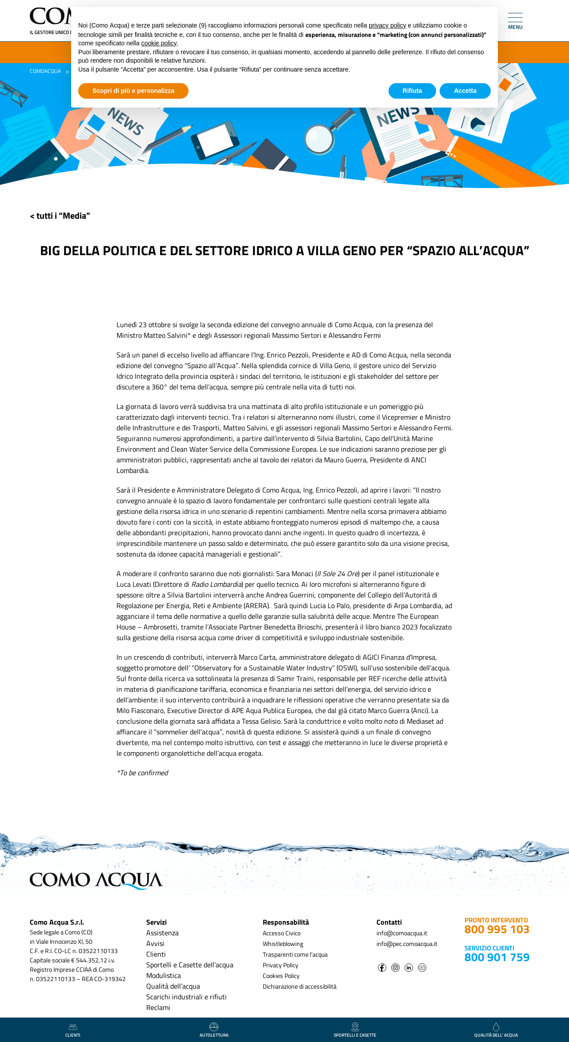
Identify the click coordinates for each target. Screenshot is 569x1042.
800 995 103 (497, 929)
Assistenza (162, 932)
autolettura (214, 1030)
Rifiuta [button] (412, 90)
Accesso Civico (282, 933)
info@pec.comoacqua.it (407, 943)
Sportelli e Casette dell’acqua (189, 964)
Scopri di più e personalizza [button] (133, 90)
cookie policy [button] (159, 43)
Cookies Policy (281, 975)
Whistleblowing (283, 943)
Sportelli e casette (355, 1030)
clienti (72, 1030)
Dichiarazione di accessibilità (300, 986)
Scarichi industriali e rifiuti (186, 996)
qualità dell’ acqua (496, 1030)
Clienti (156, 954)
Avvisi (155, 943)
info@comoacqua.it (402, 933)
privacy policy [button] (387, 25)
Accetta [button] (465, 90)
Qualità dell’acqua (173, 986)
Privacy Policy (280, 965)
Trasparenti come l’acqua (295, 954)
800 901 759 (497, 957)
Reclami (158, 1007)
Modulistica (163, 975)
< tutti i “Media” (60, 215)
